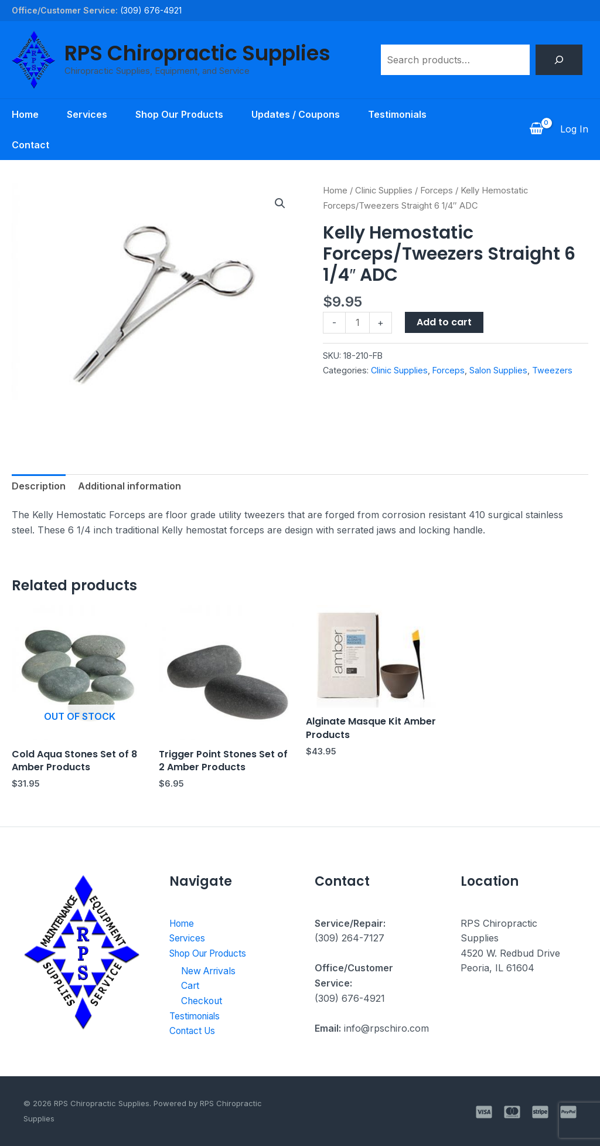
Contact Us (194, 1030)
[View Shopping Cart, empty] (536, 129)
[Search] (559, 60)
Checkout (202, 1000)
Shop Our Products (179, 114)
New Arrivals (210, 970)
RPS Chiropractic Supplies (197, 53)
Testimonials (397, 114)
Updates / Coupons (295, 114)
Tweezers (552, 370)
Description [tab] (39, 486)
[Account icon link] (574, 129)
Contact (30, 145)
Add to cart (444, 322)
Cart (190, 985)
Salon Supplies (498, 370)
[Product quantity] (357, 323)
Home (25, 114)
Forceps (436, 190)
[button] (280, 203)
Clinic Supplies (383, 190)
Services (87, 114)
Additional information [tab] (129, 486)
